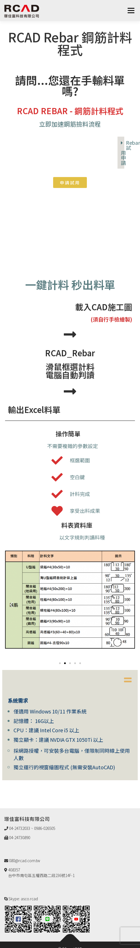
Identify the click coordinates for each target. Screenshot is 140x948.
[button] (70, 182)
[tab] (121, 153)
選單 (131, 10)
